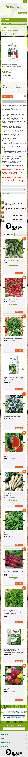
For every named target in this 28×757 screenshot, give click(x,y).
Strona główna (5, 27)
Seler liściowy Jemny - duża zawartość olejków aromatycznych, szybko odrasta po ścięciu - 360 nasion (13, 613)
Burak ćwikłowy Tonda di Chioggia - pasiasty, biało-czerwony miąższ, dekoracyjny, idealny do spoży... (15, 208)
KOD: (4, 85)
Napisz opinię (19, 79)
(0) (13, 79)
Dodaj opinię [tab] (14, 193)
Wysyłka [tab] (14, 185)
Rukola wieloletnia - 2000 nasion (13, 338)
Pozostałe (4, 29)
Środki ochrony (13, 27)
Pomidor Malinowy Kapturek (11, 299)
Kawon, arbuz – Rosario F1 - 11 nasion (12, 455)
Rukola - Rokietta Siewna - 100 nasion (12, 533)
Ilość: (4, 90)
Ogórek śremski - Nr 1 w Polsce (12, 261)
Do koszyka (8, 97)
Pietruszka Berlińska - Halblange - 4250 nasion (13, 494)
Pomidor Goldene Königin (11, 211)
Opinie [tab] (14, 189)
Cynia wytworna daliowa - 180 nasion (12, 688)
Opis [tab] (14, 101)
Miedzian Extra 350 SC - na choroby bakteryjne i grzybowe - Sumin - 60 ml (13, 379)
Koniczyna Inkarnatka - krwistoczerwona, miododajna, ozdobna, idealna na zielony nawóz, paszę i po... (14, 203)
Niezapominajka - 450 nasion (12, 416)
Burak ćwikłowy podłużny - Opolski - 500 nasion (13, 572)
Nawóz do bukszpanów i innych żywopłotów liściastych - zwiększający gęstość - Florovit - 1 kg (13, 650)
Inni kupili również (8, 234)
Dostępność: (6, 87)
